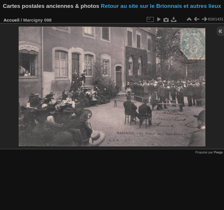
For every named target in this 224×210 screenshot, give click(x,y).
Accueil (12, 20)
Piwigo (218, 152)
